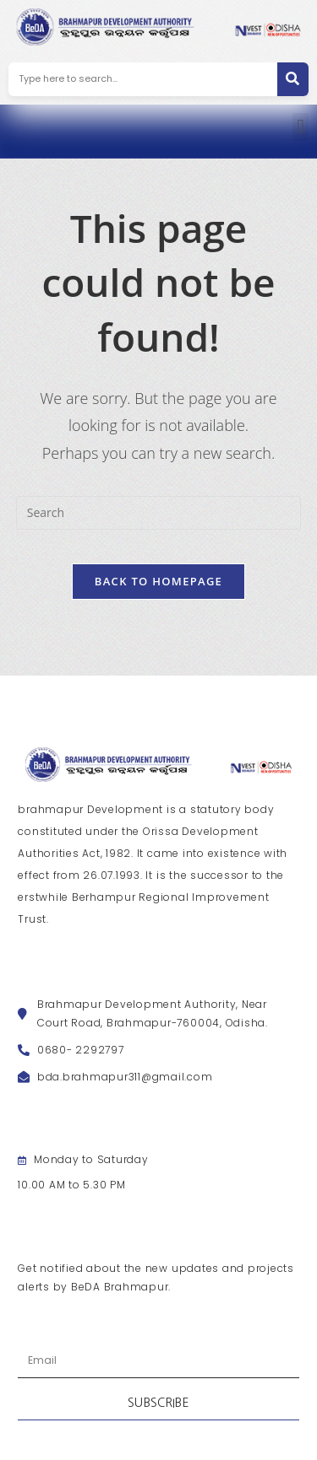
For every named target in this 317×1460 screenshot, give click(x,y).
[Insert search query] (159, 513)
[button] (300, 127)
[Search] (293, 79)
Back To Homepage (158, 581)
